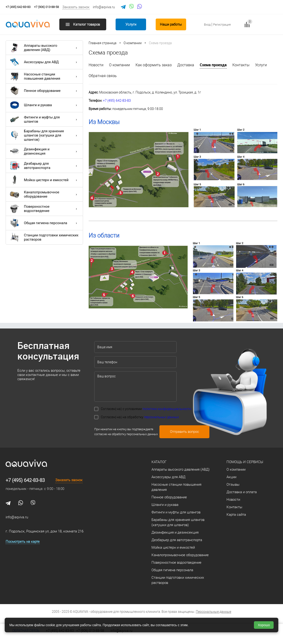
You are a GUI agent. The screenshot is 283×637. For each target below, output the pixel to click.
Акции (231, 477)
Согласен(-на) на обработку (140, 417)
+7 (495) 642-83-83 (117, 100)
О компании (119, 65)
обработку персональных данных (135, 434)
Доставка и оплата (241, 492)
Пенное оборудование (44, 90)
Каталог (158, 462)
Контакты (240, 65)
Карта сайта (236, 514)
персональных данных (161, 417)
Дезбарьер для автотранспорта (44, 165)
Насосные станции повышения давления (44, 76)
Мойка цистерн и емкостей (44, 180)
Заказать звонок (76, 7)
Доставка (185, 65)
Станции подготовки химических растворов (44, 237)
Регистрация (222, 24)
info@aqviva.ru (104, 7)
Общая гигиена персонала (44, 223)
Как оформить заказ (154, 65)
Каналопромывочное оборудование (44, 194)
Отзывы (232, 484)
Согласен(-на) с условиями (146, 409)
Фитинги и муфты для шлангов (44, 119)
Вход (207, 24)
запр (274, 27)
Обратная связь (103, 76)
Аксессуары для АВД (44, 62)
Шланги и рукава (44, 105)
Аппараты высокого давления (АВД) (44, 47)
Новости (96, 65)
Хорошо (264, 625)
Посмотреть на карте (23, 541)
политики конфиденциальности (167, 409)
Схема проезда (213, 64)
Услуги (261, 65)
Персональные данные (213, 612)
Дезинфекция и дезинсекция (44, 151)
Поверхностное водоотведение (44, 208)
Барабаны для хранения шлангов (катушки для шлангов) (44, 135)
